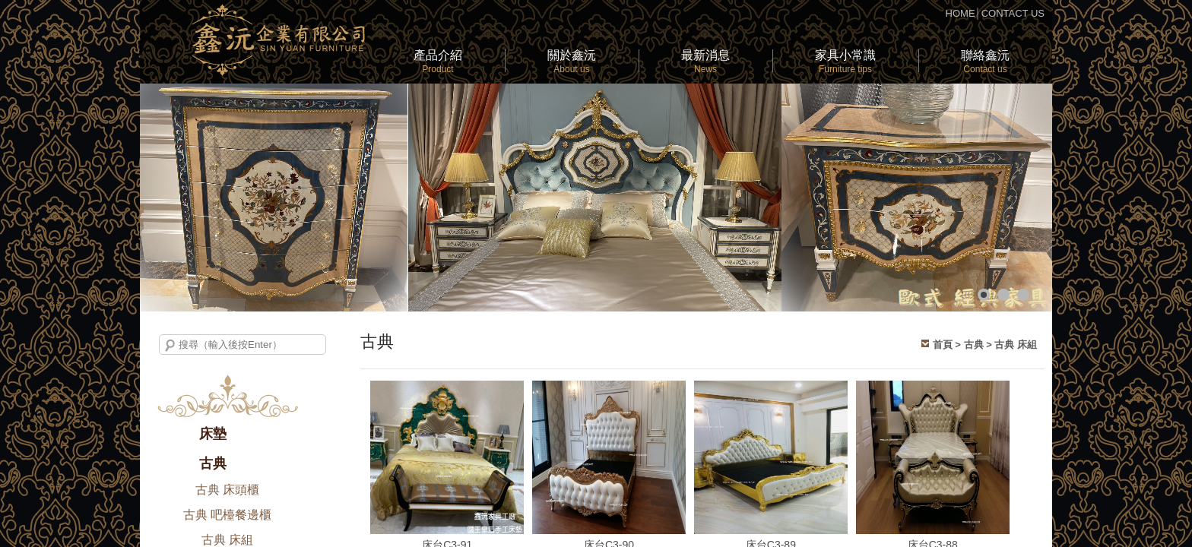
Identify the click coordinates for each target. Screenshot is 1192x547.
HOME (960, 13)
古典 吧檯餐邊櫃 (227, 514)
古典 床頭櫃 (227, 489)
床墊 (213, 433)
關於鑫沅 (571, 61)
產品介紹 (438, 61)
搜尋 (170, 345)
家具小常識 (845, 61)
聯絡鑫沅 (985, 61)
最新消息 (705, 61)
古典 (213, 463)
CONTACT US (1013, 13)
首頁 (943, 344)
